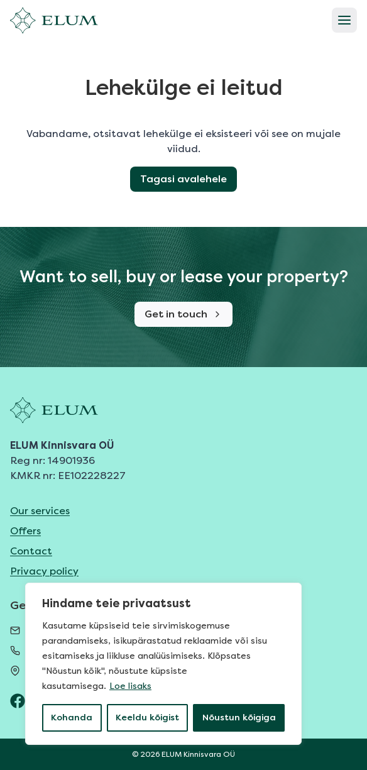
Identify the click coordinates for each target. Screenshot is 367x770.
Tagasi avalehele (183, 179)
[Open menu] (344, 20)
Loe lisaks (130, 686)
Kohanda (71, 717)
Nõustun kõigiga (239, 717)
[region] (163, 664)
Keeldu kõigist (147, 717)
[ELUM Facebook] (17, 700)
